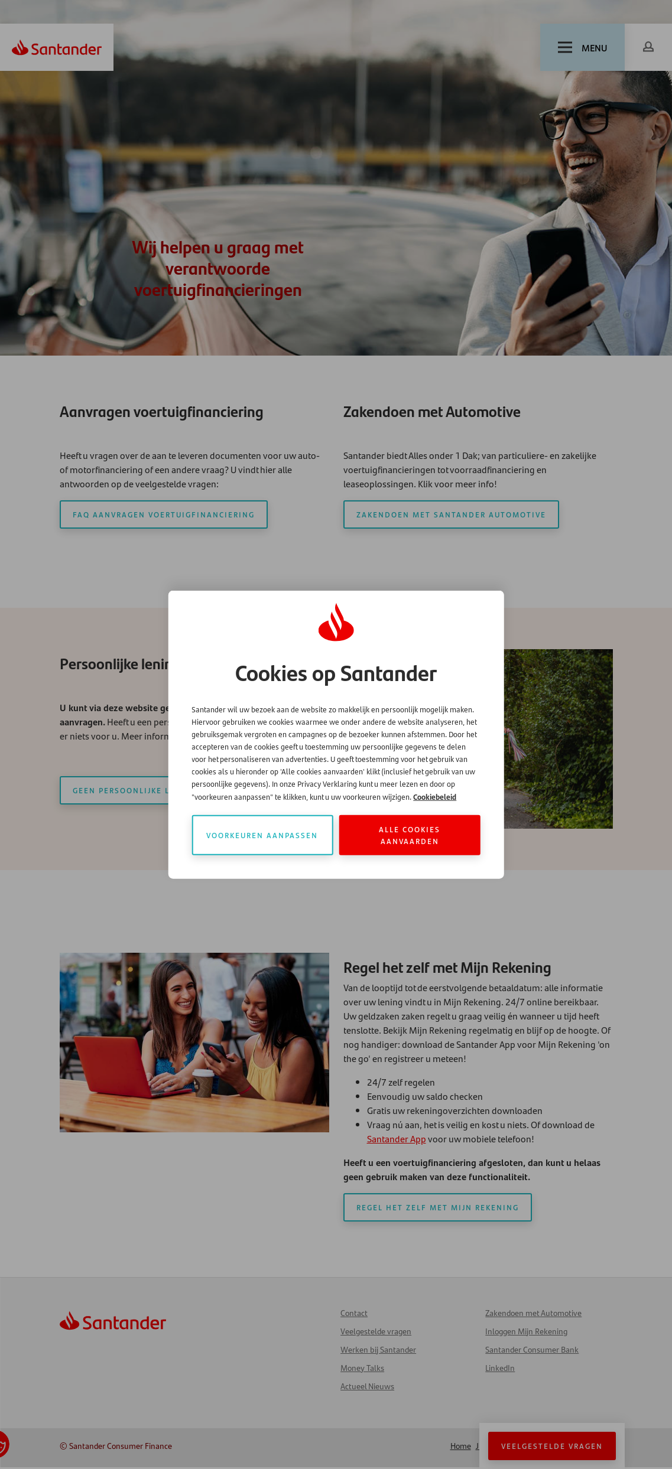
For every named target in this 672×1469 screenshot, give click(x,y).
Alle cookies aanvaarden (409, 834)
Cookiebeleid (434, 796)
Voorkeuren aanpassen (262, 835)
